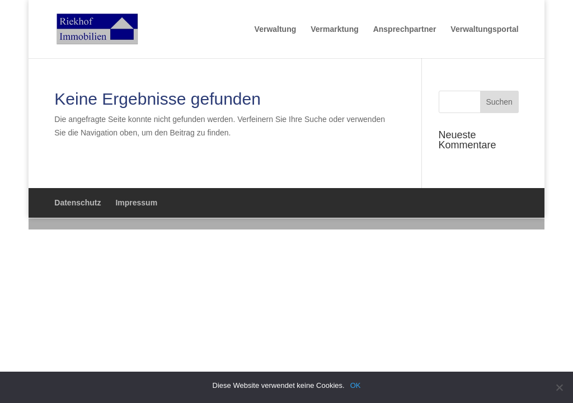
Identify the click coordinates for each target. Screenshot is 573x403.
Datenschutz (77, 202)
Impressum (136, 202)
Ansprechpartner (404, 29)
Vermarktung (335, 29)
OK (355, 385)
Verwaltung (276, 29)
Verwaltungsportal (484, 29)
